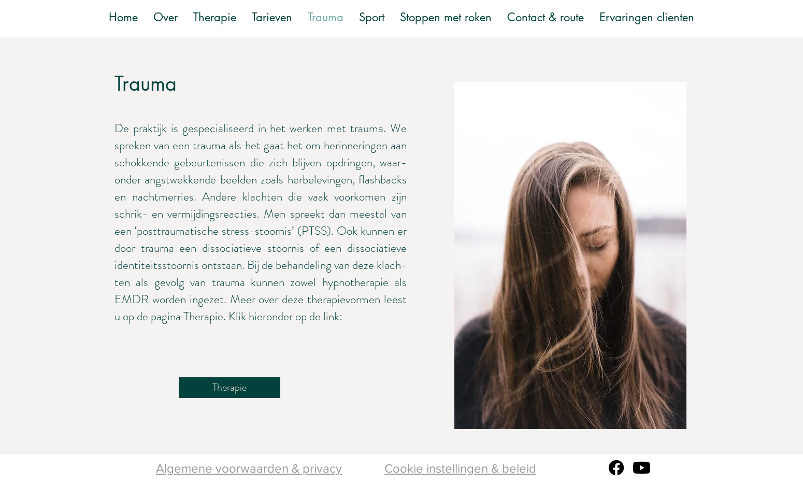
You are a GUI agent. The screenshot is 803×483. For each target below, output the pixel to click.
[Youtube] (642, 468)
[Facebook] (616, 468)
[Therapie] (229, 387)
